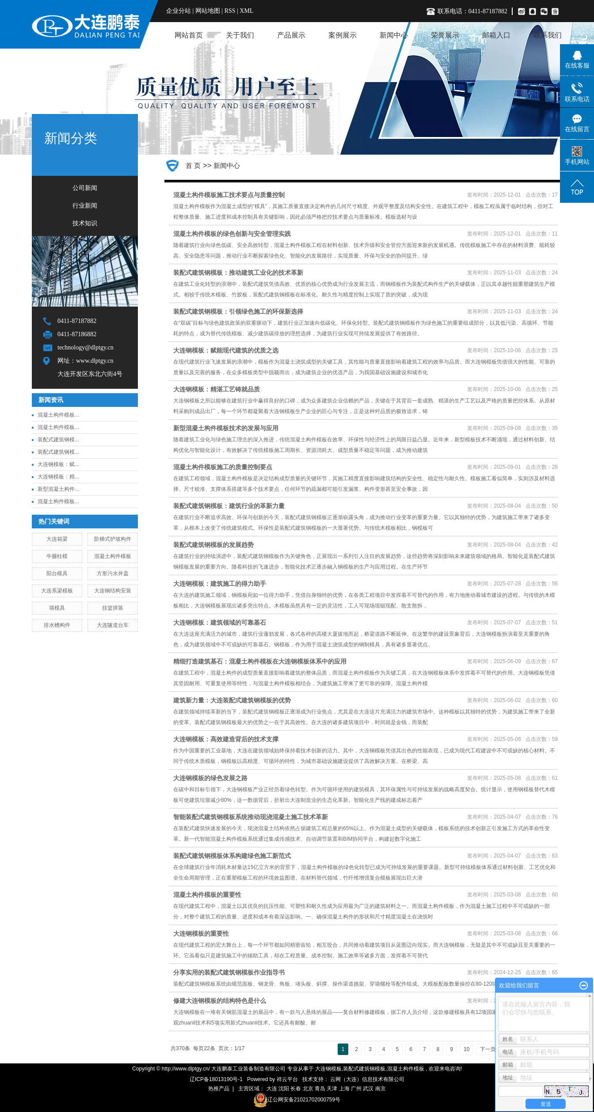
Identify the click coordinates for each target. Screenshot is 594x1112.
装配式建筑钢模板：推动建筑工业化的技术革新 (238, 272)
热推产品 (218, 1088)
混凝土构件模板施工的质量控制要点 (222, 467)
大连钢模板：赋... (58, 464)
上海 (344, 1088)
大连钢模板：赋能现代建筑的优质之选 (225, 350)
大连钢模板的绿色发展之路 (210, 778)
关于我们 (240, 35)
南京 (380, 1088)
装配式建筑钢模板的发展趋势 (213, 544)
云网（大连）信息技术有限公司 (367, 1079)
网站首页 (189, 35)
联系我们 (547, 35)
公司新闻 (84, 188)
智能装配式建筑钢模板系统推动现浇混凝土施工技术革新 (250, 816)
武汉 (368, 1088)
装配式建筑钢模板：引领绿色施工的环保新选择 (238, 311)
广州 (356, 1088)
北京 (308, 1088)
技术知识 (84, 223)
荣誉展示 (445, 35)
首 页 (193, 165)
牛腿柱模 (57, 556)
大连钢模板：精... (58, 477)
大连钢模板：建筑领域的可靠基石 (219, 622)
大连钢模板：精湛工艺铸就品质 (216, 389)
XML (246, 11)
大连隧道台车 (113, 625)
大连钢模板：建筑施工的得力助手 (219, 583)
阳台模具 (57, 573)
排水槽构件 (57, 625)
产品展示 (291, 35)
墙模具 (57, 608)
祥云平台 (287, 1079)
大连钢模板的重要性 (201, 933)
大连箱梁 (57, 539)
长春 (295, 1088)
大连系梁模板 (57, 591)
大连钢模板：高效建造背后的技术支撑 (225, 739)
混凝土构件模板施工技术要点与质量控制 (229, 194)
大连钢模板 (328, 1069)
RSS (230, 11)
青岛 (320, 1088)
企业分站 (178, 11)
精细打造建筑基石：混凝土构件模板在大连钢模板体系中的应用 (259, 661)
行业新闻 (84, 205)
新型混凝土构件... (58, 489)
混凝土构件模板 (112, 556)
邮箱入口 (496, 35)
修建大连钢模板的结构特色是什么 (219, 1000)
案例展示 (342, 35)
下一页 (488, 1049)
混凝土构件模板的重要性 (207, 894)
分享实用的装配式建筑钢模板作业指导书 (229, 972)
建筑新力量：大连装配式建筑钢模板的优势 (232, 700)
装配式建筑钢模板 (364, 1069)
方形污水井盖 (113, 573)
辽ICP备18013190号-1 (216, 1079)
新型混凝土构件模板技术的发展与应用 (225, 428)
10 (466, 1049)
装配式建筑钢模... (58, 439)
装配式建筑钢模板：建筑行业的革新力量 (229, 505)
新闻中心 (394, 35)
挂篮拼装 (112, 608)
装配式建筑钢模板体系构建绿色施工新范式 (232, 855)
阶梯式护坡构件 (112, 539)
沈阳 (283, 1088)
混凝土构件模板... (58, 415)
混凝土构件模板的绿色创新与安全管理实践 (232, 233)
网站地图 (208, 11)
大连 (272, 1088)
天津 (332, 1088)
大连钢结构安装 (112, 591)
